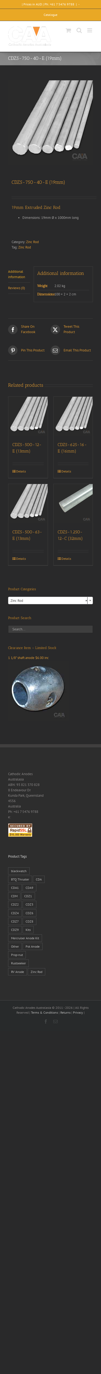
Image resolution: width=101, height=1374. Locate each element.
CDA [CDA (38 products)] (39, 879)
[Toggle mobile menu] (90, 30)
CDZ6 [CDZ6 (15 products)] (29, 913)
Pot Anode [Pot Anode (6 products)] (33, 946)
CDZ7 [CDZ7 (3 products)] (15, 921)
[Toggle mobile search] (79, 30)
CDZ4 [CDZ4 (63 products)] (15, 913)
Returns (65, 1012)
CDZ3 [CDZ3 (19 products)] (29, 904)
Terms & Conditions (44, 1012)
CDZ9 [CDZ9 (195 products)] (15, 930)
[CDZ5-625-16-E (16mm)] (73, 416)
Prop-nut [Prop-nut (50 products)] (17, 955)
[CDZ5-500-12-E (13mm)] (28, 416)
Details (21, 471)
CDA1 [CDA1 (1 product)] (15, 888)
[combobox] (50, 600)
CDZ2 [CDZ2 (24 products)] (15, 904)
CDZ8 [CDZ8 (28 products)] (29, 921)
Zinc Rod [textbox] (49, 601)
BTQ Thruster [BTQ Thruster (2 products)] (20, 879)
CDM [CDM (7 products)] (14, 896)
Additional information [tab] (16, 274)
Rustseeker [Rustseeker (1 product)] (18, 963)
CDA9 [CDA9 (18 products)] (29, 888)
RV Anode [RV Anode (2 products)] (17, 972)
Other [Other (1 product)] (15, 946)
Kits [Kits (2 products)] (28, 930)
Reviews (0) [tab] (16, 288)
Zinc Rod (32, 242)
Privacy (78, 1012)
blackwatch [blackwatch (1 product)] (19, 871)
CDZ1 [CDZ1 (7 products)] (28, 896)
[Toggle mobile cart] (68, 30)
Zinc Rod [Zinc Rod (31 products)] (36, 972)
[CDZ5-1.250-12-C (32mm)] (73, 503)
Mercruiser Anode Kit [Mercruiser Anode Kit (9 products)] (25, 938)
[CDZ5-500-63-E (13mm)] (28, 503)
